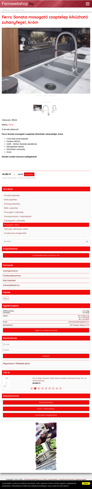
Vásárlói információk (66, 479)
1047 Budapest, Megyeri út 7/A (79, 325)
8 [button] (57, 388)
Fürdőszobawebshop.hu (33, 479)
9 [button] (60, 388)
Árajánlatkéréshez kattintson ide (46, 255)
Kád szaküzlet (9, 280)
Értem (86, 483)
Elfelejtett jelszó (23, 363)
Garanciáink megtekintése (46, 415)
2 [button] (35, 388)
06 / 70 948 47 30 (83, 316)
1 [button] (31, 388)
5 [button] (46, 388)
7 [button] (53, 388)
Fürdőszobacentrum (12, 276)
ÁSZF (45, 479)
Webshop (5, 10)
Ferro (11, 125)
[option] (46, 382)
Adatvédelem (53, 479)
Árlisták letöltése (46, 402)
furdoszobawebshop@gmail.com (78, 322)
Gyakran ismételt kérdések (46, 330)
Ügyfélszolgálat (80, 479)
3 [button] (39, 388)
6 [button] (49, 388)
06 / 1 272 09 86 (84, 317)
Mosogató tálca (18, 10)
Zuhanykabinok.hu (11, 285)
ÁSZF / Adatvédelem (46, 409)
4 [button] (42, 388)
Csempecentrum (10, 271)
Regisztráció (8, 363)
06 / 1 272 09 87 (84, 319)
